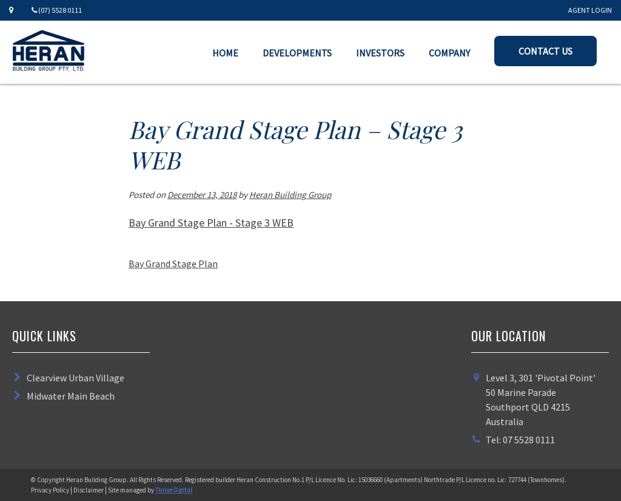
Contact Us (545, 51)
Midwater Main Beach (71, 396)
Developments (297, 53)
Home (225, 53)
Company (449, 53)
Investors (380, 53)
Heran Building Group (290, 194)
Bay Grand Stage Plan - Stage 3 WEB (211, 223)
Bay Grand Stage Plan (173, 263)
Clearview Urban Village (75, 378)
